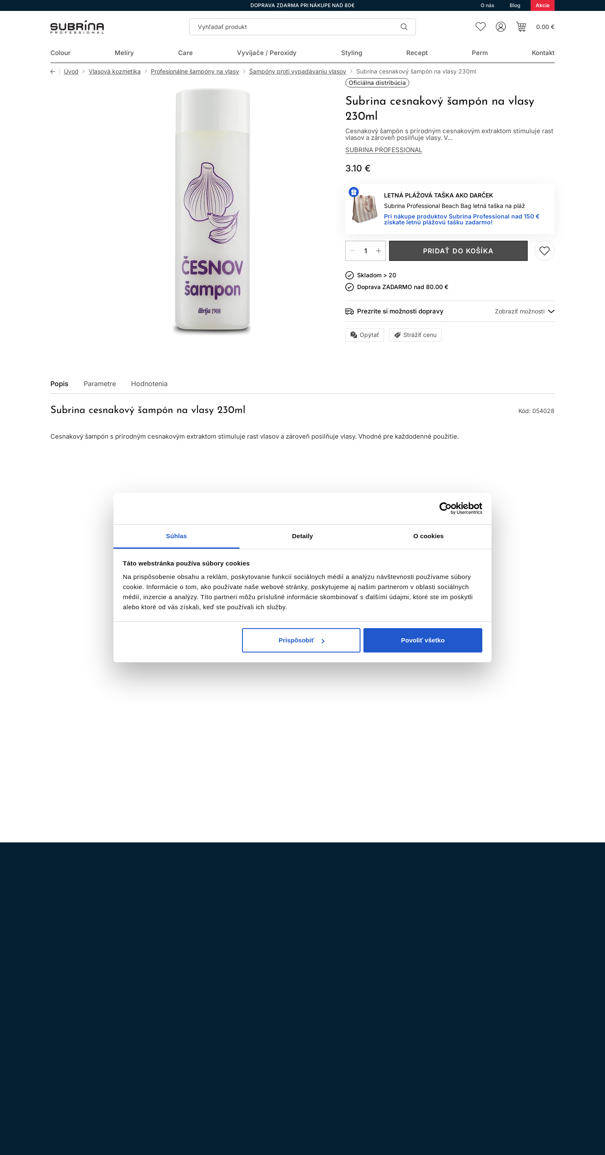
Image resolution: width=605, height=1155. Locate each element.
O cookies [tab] (428, 535)
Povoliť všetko (423, 640)
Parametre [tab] (100, 383)
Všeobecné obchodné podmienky (295, 1024)
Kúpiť (86, 743)
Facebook (81, 1035)
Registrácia (528, 1079)
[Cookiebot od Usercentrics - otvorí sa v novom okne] (445, 508)
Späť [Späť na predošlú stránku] (55, 71)
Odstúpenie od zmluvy (280, 1059)
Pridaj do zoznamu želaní (544, 251)
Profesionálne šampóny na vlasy (195, 71)
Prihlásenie (472, 1079)
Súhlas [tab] (176, 535)
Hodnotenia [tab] (149, 383)
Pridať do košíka (458, 251)
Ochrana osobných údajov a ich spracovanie (310, 1035)
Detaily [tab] (302, 535)
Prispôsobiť (301, 640)
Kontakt (259, 1083)
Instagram (58, 1035)
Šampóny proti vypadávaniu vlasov (297, 71)
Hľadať (404, 26)
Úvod (71, 71)
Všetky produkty (522, 497)
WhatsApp (105, 1035)
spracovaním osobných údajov (395, 927)
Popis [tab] (59, 383)
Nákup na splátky (273, 1047)
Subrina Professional (383, 149)
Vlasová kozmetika (115, 71)
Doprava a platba (272, 1071)
